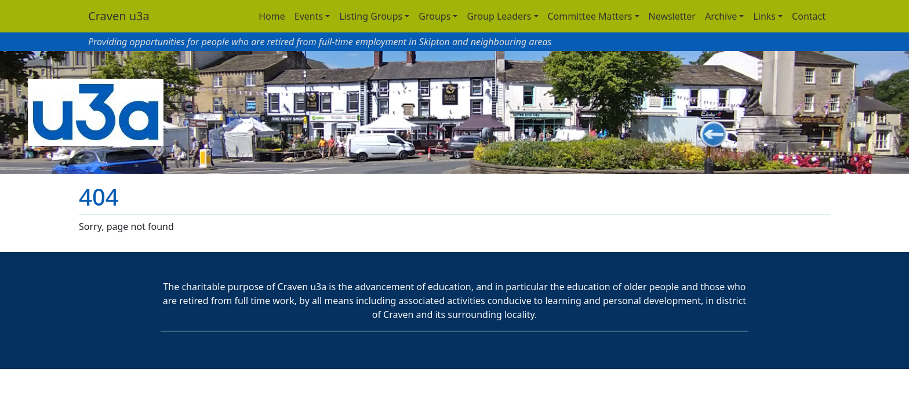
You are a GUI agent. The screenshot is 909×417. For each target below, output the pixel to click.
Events (308, 16)
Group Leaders (499, 16)
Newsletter (672, 16)
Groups (434, 16)
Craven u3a (119, 16)
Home (272, 16)
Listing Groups (370, 16)
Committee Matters (590, 16)
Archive (721, 16)
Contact (809, 16)
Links (764, 16)
